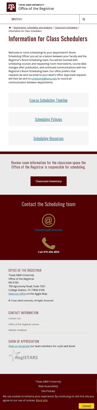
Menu (17, 19)
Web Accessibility (48, 386)
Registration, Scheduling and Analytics (32, 27)
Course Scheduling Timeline (48, 100)
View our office (17, 293)
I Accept (86, 406)
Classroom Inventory (49, 181)
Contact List (15, 318)
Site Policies (48, 391)
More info (42, 400)
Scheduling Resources (48, 138)
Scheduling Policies (48, 119)
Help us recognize (19, 346)
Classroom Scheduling (66, 27)
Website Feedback (18, 330)
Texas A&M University (48, 381)
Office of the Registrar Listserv (24, 324)
